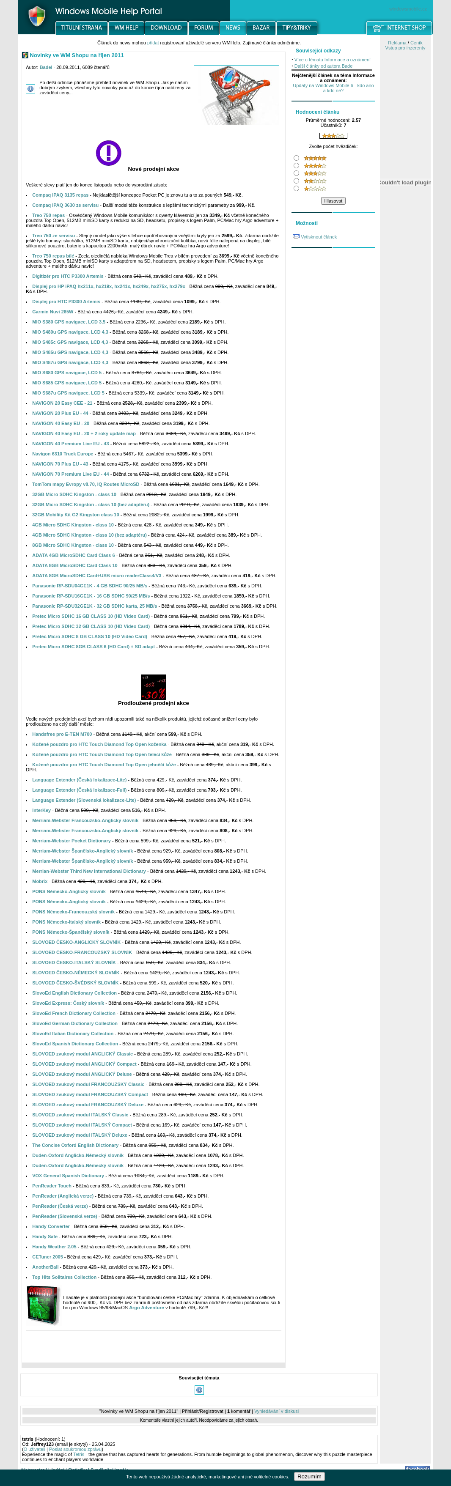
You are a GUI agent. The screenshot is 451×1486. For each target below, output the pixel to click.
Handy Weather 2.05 (54, 1246)
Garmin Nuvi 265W (52, 311)
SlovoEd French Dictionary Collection (74, 1013)
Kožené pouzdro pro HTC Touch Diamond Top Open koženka (99, 744)
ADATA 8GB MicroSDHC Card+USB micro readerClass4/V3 (96, 575)
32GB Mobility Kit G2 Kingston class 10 (75, 514)
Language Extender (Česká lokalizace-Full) (79, 789)
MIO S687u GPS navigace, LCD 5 (68, 392)
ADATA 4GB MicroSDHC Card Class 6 (73, 555)
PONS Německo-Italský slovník (66, 921)
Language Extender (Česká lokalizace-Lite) (79, 779)
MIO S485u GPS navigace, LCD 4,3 (70, 352)
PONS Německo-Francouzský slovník (73, 911)
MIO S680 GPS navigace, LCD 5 (67, 372)
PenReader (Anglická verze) (63, 1195)
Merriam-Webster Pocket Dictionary (71, 840)
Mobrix (39, 881)
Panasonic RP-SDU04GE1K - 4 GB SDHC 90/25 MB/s (89, 585)
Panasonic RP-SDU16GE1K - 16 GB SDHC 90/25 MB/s (91, 595)
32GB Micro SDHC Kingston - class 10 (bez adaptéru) (90, 504)
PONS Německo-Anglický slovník (69, 891)
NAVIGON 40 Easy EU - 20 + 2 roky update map (84, 433)
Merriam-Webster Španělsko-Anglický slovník (82, 850)
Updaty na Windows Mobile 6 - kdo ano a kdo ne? (333, 88)
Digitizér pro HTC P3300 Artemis (67, 276)
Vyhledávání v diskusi (276, 1411)
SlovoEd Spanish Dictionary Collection (75, 1043)
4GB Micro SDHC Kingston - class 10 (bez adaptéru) (89, 534)
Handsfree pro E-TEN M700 (62, 734)
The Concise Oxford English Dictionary (75, 1145)
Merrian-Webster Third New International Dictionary (89, 871)
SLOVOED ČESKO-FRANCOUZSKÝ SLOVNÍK (82, 952)
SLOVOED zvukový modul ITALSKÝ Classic (80, 1114)
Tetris (78, 1454)
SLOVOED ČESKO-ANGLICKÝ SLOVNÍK (76, 942)
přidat (153, 42)
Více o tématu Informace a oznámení (332, 59)
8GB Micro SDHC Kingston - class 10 (73, 545)
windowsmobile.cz (408, 8)
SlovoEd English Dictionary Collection (74, 992)
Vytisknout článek (319, 236)
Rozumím (309, 1476)
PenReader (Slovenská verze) (64, 1216)
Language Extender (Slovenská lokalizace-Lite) (84, 800)
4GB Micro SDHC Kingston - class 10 (73, 524)
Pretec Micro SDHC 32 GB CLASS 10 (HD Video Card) (91, 626)
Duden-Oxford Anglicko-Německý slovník (78, 1155)
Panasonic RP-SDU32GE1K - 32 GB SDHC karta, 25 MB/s (94, 606)
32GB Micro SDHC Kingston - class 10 (74, 494)
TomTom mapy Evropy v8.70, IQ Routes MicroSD (85, 484)
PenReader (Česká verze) (60, 1206)
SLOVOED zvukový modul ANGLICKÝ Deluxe (82, 1074)
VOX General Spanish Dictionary (68, 1175)
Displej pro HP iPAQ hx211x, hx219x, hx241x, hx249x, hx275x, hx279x (108, 286)
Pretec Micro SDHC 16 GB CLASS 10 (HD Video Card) (91, 616)
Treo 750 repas (48, 215)
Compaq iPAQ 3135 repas (60, 194)
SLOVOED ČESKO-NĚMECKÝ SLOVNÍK (76, 972)
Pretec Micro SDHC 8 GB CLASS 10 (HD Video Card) (89, 636)
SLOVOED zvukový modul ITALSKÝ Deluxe (79, 1135)
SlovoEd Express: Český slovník (68, 1003)
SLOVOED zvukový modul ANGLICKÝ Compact (84, 1064)
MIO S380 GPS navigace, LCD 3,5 (68, 321)
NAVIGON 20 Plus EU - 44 (60, 413)
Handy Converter (51, 1226)
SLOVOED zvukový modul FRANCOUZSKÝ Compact (90, 1094)
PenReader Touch (52, 1185)
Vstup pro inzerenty (405, 47)
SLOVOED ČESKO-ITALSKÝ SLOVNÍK (74, 962)
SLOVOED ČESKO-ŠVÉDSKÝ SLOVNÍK (75, 982)
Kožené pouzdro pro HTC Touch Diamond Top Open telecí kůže (102, 754)
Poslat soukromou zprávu (75, 1449)
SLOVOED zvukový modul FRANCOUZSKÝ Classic (88, 1084)
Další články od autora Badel (324, 66)
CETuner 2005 (47, 1256)
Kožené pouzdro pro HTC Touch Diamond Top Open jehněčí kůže (104, 764)
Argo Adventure (146, 1307)
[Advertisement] (154, 1348)
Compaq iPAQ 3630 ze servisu (65, 205)
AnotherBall (45, 1266)
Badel (46, 67)
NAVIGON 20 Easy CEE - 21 (62, 403)
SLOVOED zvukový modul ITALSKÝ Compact (82, 1124)
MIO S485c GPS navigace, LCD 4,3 (70, 342)
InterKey (41, 810)
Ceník (416, 42)
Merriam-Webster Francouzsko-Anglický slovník (85, 820)
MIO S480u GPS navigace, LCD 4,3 (70, 331)
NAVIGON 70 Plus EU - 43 (60, 463)
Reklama (397, 42)
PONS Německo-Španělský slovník (70, 932)
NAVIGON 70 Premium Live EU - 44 (70, 474)
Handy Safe (45, 1236)
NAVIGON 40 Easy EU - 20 (60, 423)
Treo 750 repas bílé (53, 255)
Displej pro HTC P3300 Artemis (66, 301)
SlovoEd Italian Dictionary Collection (72, 1033)
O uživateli (34, 1449)
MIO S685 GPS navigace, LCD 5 (67, 382)
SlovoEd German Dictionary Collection (75, 1023)
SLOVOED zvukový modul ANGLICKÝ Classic (82, 1053)
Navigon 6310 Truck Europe (62, 453)
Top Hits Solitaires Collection (64, 1277)
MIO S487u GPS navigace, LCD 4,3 (70, 362)
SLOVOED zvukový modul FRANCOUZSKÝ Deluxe (87, 1104)
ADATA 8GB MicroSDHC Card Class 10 (75, 565)
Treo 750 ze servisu (53, 235)
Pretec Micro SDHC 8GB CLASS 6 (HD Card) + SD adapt (93, 646)
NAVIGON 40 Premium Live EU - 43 (70, 443)
